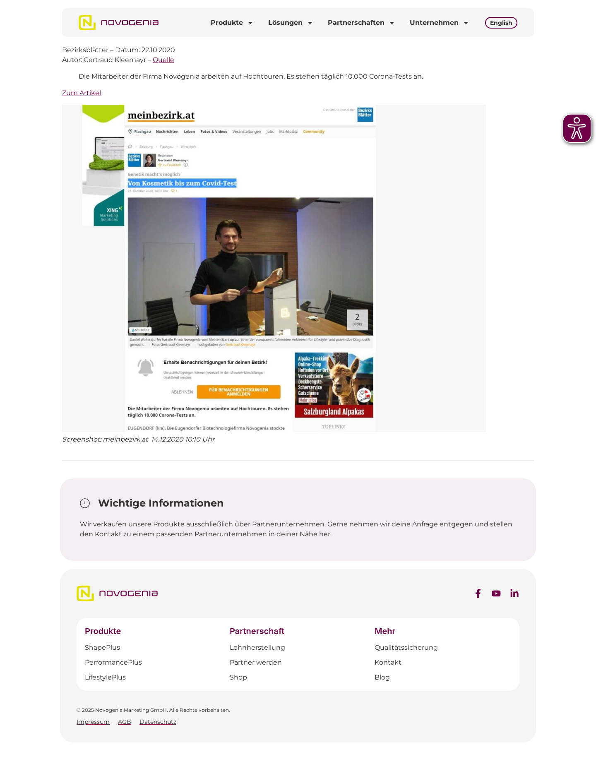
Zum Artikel (81, 93)
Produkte (232, 23)
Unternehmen (439, 23)
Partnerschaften (361, 23)
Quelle (163, 60)
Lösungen (290, 23)
